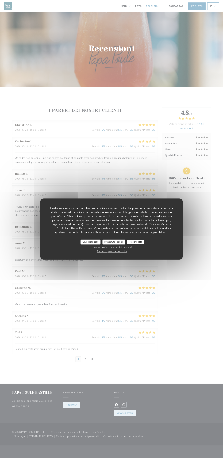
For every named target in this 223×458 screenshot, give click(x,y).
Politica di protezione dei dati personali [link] (113, 247)
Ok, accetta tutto (90, 241)
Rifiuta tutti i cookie (113, 241)
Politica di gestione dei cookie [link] (112, 251)
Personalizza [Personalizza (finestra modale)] (135, 241)
